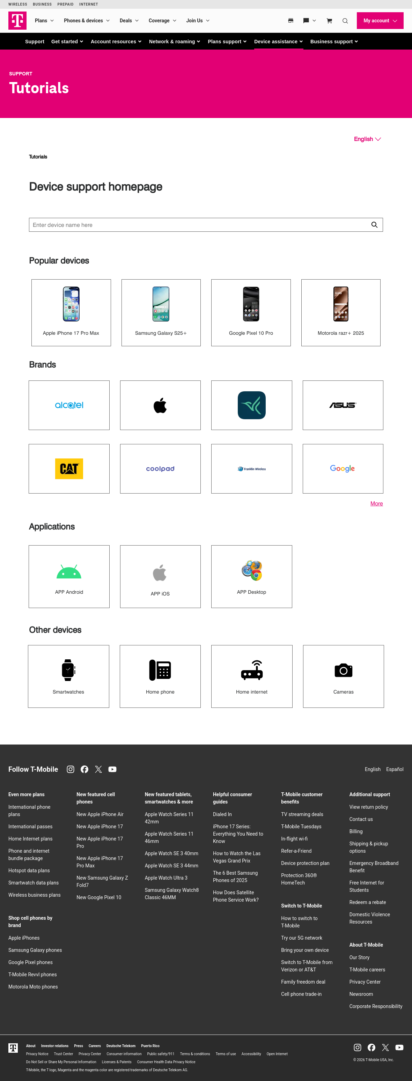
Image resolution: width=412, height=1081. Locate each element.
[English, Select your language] (367, 139)
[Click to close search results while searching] (374, 225)
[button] (67, 42)
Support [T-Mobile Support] (20, 73)
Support (34, 41)
